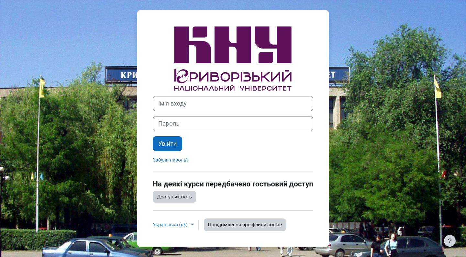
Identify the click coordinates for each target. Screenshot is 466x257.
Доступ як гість (174, 197)
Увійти (167, 143)
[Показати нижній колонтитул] (450, 241)
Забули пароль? (171, 160)
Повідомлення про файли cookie (245, 225)
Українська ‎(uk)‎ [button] (171, 225)
